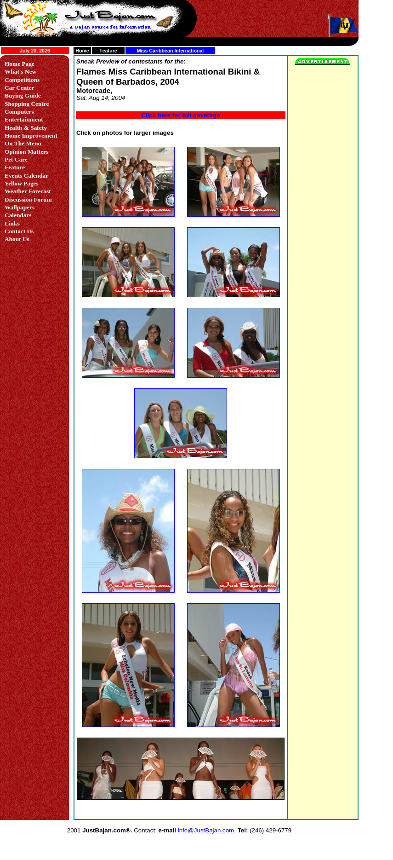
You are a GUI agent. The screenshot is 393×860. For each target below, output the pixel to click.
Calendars (18, 215)
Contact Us (19, 231)
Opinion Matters (26, 151)
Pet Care (16, 159)
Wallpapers (19, 207)
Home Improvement (31, 135)
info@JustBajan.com (206, 830)
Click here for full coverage (180, 115)
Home (82, 50)
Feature (108, 50)
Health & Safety (26, 127)
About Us (17, 239)
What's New (20, 71)
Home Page (19, 63)
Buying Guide (23, 95)
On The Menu (23, 143)
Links (12, 223)
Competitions (22, 79)
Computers (19, 111)
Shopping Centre (27, 103)
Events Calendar (26, 175)
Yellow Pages (22, 183)
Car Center (19, 87)
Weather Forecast (28, 191)
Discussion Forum (28, 199)
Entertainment (24, 119)
